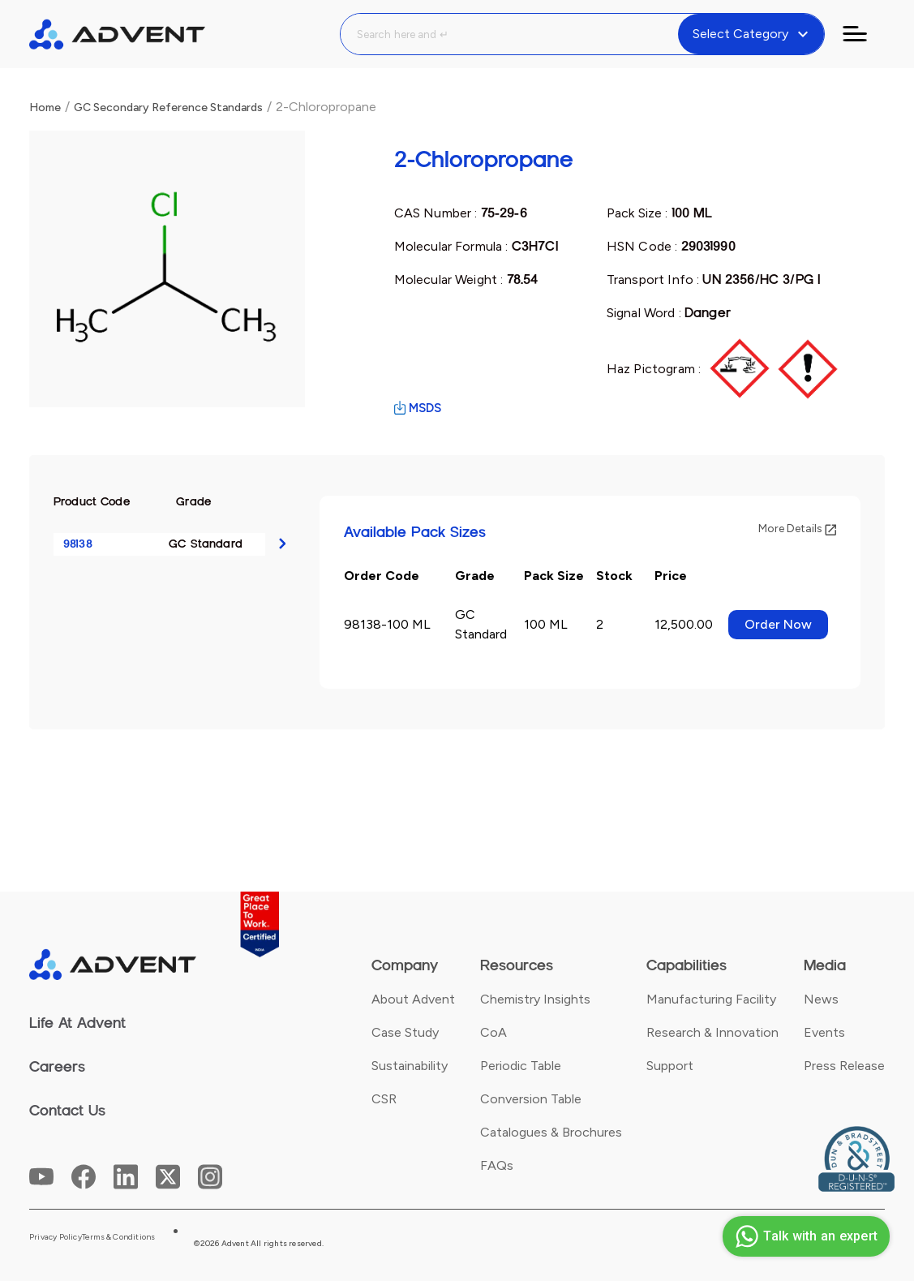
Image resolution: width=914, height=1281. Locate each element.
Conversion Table (530, 1099)
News (821, 999)
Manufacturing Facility (711, 999)
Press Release (844, 1065)
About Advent (413, 999)
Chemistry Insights (535, 999)
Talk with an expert (804, 1236)
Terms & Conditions (119, 1237)
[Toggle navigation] (864, 34)
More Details (797, 528)
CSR (384, 1099)
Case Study (405, 1032)
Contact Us (67, 1111)
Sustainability (409, 1065)
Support (669, 1065)
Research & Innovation (712, 1032)
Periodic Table (520, 1065)
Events (824, 1032)
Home (45, 107)
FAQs (496, 1165)
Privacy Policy (55, 1237)
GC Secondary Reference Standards (168, 107)
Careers (57, 1067)
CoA (493, 1032)
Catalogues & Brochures (551, 1132)
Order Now (778, 624)
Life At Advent (77, 1023)
